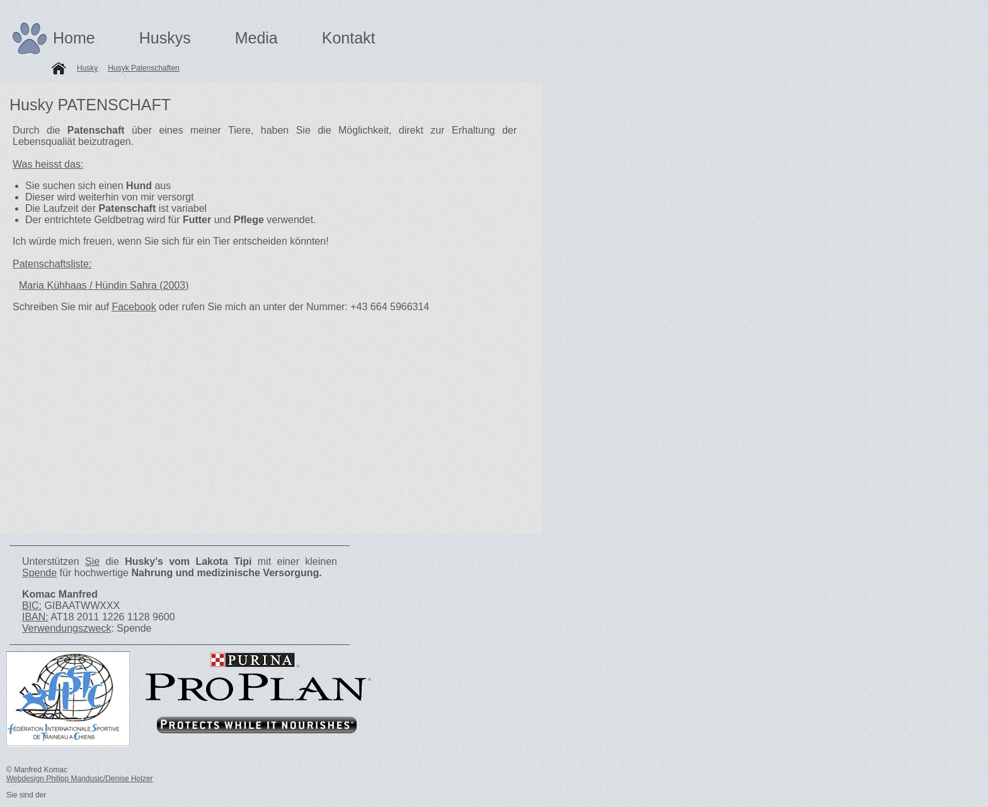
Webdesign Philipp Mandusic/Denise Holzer (79, 778)
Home (74, 38)
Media (256, 38)
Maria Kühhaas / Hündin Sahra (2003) (104, 285)
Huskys (165, 38)
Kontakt (349, 38)
